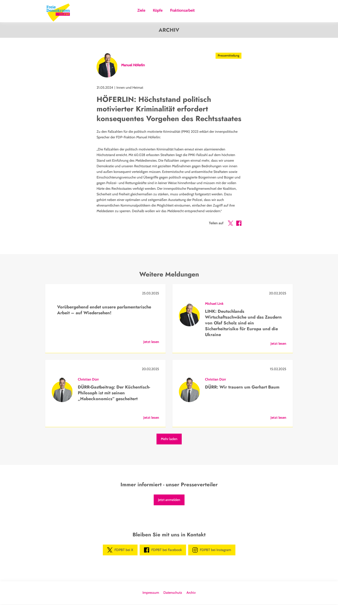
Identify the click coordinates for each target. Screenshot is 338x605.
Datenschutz (172, 593)
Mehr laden (169, 440)
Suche (203, 11)
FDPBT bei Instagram (211, 550)
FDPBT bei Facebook (163, 550)
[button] (230, 225)
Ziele (141, 11)
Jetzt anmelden (169, 501)
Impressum (150, 593)
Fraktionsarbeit (182, 11)
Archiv (191, 593)
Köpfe (158, 11)
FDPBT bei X (120, 550)
